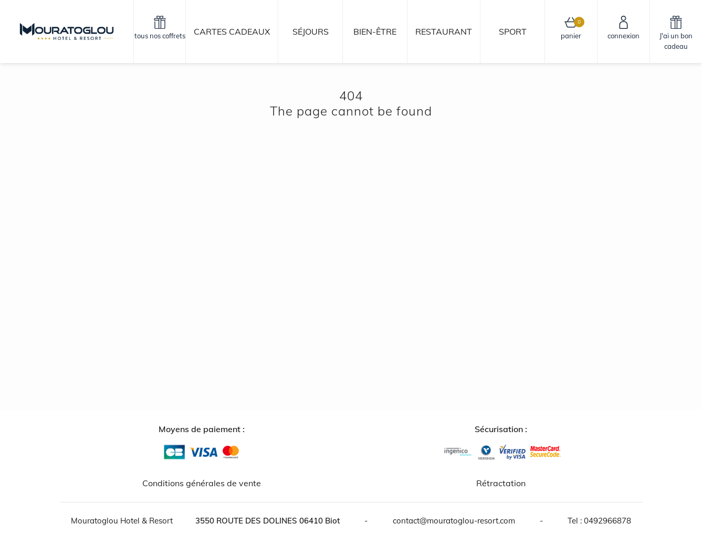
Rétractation (501, 483)
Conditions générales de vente (201, 483)
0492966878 (607, 521)
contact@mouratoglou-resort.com (454, 521)
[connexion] (623, 31)
